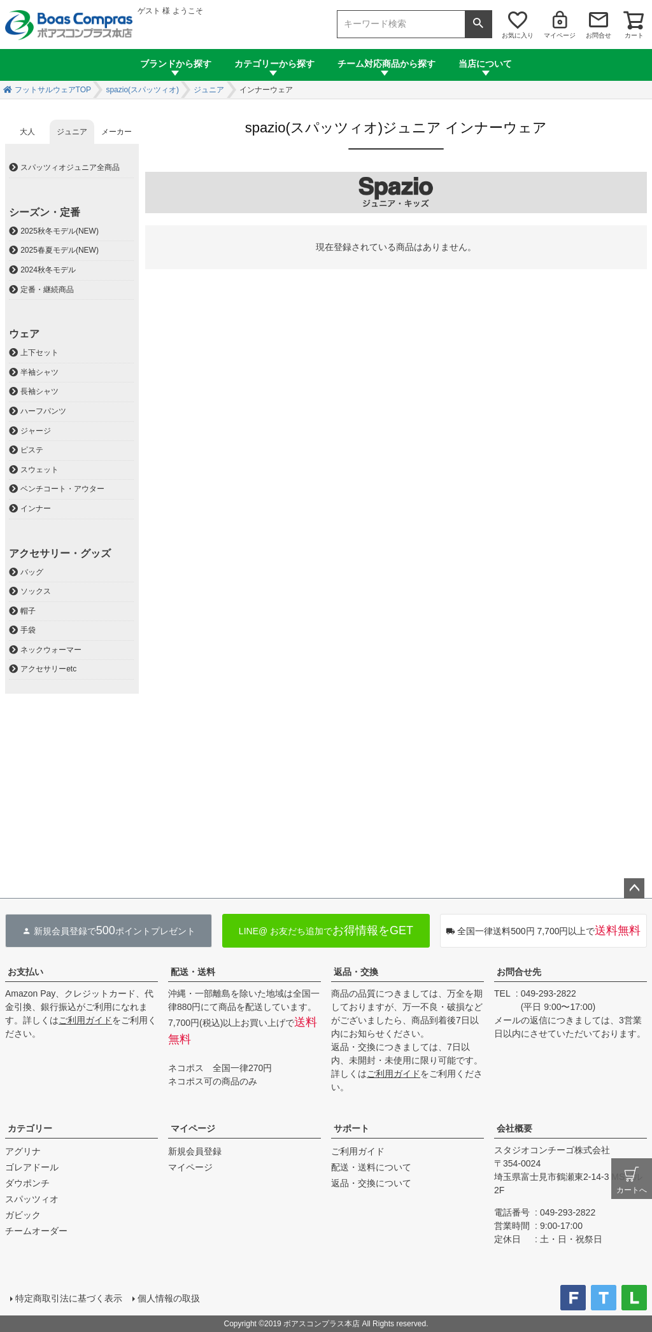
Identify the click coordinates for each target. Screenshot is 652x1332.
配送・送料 (193, 972)
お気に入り (518, 35)
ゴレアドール (32, 1167)
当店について (485, 64)
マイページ (560, 35)
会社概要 (514, 1128)
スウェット (39, 469)
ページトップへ (634, 888)
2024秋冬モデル (48, 269)
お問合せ (598, 35)
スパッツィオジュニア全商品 (70, 167)
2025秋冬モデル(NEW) (59, 231)
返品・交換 (356, 972)
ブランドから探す (175, 64)
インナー (35, 508)
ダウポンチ (27, 1183)
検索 (478, 24)
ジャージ (35, 430)
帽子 (28, 610)
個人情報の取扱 (169, 1298)
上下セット (39, 352)
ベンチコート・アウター (62, 488)
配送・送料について (371, 1167)
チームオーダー (36, 1231)
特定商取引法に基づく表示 (68, 1298)
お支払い (25, 972)
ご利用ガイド (85, 1020)
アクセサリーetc (48, 668)
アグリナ (23, 1151)
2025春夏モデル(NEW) (59, 250)
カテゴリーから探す (274, 64)
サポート (351, 1128)
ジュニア (209, 89)
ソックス (35, 591)
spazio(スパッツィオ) (142, 89)
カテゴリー (30, 1128)
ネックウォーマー (51, 649)
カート (634, 35)
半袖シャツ (39, 372)
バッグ (31, 572)
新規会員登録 (195, 1151)
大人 (27, 131)
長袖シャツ (39, 391)
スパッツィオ (32, 1199)
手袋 (28, 630)
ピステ (31, 449)
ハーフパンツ (43, 411)
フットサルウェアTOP (53, 89)
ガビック (23, 1215)
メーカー (116, 131)
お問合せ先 (519, 972)
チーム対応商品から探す (386, 64)
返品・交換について (371, 1183)
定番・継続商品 (47, 289)
